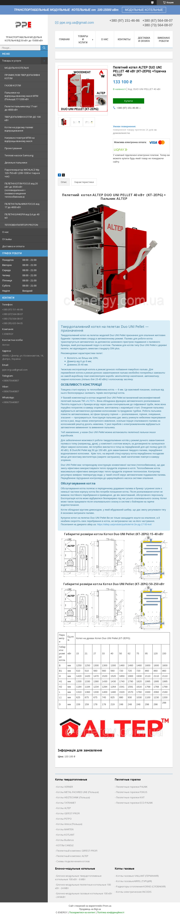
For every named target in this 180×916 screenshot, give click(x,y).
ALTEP (90, 401)
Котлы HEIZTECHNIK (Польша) (73, 797)
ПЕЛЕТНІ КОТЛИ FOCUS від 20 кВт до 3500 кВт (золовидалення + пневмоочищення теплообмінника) (21, 190)
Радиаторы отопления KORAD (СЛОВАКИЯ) (140, 886)
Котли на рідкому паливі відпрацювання (19, 129)
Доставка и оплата (13, 246)
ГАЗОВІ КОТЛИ (13, 85)
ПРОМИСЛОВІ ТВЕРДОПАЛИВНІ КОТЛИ (22, 76)
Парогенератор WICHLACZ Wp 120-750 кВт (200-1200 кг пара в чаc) (22, 173)
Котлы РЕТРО (64, 818)
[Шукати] (44, 48)
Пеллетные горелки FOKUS (131, 792)
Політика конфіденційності (110, 912)
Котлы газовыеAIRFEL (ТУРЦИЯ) (134, 881)
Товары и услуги (11, 60)
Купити (128, 100)
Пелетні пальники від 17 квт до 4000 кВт (21, 108)
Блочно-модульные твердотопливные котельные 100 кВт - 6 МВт (78, 877)
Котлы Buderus (65, 840)
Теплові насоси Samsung (19, 155)
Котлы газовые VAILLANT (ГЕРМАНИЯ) (137, 875)
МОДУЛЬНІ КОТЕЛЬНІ (17, 67)
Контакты (124, 39)
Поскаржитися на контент (82, 912)
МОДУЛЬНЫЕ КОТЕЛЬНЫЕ (144, 9)
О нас (5, 232)
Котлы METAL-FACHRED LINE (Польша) (77, 792)
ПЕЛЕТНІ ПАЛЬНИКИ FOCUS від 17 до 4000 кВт (22, 205)
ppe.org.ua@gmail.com (15, 369)
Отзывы (7, 239)
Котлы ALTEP (63, 808)
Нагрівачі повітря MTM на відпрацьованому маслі (20, 139)
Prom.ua (107, 906)
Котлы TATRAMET (66, 802)
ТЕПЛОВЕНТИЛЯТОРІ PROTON (21, 224)
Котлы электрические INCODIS (134, 891)
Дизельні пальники (16, 162)
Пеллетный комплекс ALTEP (72, 856)
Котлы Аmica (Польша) (69, 824)
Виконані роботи (164, 39)
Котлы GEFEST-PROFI (68, 813)
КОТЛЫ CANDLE (65, 845)
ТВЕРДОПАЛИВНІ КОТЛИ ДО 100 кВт (23, 118)
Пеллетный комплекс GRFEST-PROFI (76, 850)
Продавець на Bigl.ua (90, 909)
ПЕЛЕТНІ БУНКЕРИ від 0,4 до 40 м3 (22, 216)
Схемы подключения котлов (73, 861)
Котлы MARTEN (64, 829)
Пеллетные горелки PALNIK (131, 786)
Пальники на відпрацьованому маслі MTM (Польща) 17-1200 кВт (21, 96)
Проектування (13, 148)
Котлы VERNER (64, 786)
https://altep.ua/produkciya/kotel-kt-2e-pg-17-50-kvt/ (124, 524)
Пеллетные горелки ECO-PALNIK (134, 802)
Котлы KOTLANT (65, 834)
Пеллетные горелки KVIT (130, 797)
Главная (64, 39)
